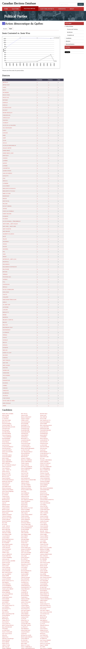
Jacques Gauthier (44, 516)
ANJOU (4, 90)
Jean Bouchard (5, 445)
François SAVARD (44, 637)
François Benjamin (6, 435)
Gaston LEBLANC (6, 567)
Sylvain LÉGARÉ (43, 570)
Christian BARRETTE (7, 425)
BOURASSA (5, 383)
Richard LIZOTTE (25, 580)
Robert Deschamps (6, 488)
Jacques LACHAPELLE (26, 549)
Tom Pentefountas (44, 613)
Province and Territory (72, 29)
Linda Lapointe (5, 559)
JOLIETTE (5, 294)
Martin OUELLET (6, 603)
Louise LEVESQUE (6, 579)
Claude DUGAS (5, 496)
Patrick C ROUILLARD (7, 632)
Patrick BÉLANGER (25, 432)
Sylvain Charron (6, 471)
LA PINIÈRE (5, 160)
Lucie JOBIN (43, 541)
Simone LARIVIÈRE (25, 561)
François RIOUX (43, 628)
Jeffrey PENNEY (24, 613)
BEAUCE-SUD (6, 97)
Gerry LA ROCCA (44, 546)
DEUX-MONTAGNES (7, 127)
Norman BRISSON (25, 453)
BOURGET (5, 110)
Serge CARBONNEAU (7, 461)
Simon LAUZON (44, 564)
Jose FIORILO (43, 504)
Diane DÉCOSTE (6, 483)
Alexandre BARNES (6, 423)
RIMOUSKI (5, 350)
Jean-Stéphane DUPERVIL (27, 499)
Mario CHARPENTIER (45, 470)
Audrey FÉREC (24, 503)
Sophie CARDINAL (44, 461)
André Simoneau (25, 641)
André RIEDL (5, 628)
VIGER (4, 254)
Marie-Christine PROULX (8, 625)
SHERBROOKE (6, 370)
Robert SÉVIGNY (6, 640)
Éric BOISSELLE (24, 441)
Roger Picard (5, 617)
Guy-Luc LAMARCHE (7, 554)
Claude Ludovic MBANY (7, 589)
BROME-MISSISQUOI (7, 112)
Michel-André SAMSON (26, 637)
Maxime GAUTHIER (6, 518)
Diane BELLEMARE (6, 433)
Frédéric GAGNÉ (44, 511)
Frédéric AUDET (25, 420)
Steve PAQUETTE (25, 608)
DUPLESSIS (5, 132)
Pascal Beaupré (5, 430)
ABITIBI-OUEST (6, 84)
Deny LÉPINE (43, 574)
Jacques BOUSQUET (7, 450)
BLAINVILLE (5, 102)
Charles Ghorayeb (44, 521)
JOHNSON (5, 158)
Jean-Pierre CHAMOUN (26, 466)
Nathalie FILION (6, 504)
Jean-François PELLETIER (46, 612)
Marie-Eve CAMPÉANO (26, 460)
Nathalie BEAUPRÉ (44, 428)
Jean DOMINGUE (25, 493)
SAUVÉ (4, 236)
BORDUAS (5, 105)
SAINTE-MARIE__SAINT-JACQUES (10, 223)
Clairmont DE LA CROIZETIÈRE (28, 479)
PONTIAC (5, 337)
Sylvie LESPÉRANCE (44, 575)
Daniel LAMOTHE (6, 556)
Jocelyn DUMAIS (6, 498)
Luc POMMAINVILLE (44, 622)
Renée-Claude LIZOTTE (8, 580)
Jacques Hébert (5, 537)
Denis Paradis (43, 608)
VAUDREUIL (5, 395)
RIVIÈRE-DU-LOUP (7, 352)
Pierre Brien (4, 453)
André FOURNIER (44, 508)
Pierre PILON (43, 618)
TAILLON (5, 239)
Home (6, 9)
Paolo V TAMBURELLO (26, 646)
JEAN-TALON (5, 155)
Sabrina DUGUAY (25, 496)
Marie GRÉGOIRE (6, 529)
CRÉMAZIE (5, 274)
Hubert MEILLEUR (25, 589)
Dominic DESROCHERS (26, 489)
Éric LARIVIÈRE (43, 559)
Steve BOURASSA (6, 448)
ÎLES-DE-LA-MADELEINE (8, 289)
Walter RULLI (5, 637)
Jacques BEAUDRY (44, 427)
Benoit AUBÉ (43, 418)
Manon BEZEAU (44, 438)
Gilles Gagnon (24, 513)
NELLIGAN (5, 203)
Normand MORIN (44, 597)
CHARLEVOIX (6, 390)
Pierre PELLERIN (24, 612)
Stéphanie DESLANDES (7, 489)
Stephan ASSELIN (25, 418)
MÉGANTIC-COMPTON (8, 319)
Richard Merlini (43, 590)
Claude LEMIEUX (44, 572)
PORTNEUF (5, 340)
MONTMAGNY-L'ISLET (8, 327)
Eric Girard (4, 524)
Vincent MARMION (6, 585)
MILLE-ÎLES (5, 324)
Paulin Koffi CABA (44, 456)
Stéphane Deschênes (26, 488)
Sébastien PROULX (44, 625)
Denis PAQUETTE (6, 608)
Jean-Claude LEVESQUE (45, 577)
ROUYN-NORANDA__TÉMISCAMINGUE (12, 221)
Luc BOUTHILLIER (25, 450)
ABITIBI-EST (5, 82)
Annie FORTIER (43, 506)
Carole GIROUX (43, 524)
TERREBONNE (6, 372)
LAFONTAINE (6, 307)
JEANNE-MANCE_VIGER (8, 153)
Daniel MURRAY (6, 600)
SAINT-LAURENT (6, 365)
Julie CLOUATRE (44, 471)
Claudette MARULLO (7, 587)
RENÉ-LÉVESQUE (7, 403)
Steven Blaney (5, 441)
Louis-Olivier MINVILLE (7, 594)
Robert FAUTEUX (44, 501)
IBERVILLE (5, 287)
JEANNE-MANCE (6, 150)
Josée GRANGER (44, 527)
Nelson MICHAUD (44, 592)
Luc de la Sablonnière (45, 479)
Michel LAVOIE (43, 565)
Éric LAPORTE (24, 559)
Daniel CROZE (24, 476)
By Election (70, 32)
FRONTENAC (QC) (7, 276)
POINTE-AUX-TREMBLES (8, 211)
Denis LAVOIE (5, 565)
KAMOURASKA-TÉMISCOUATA (9, 299)
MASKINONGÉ (6, 196)
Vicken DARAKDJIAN (45, 478)
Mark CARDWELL (6, 463)
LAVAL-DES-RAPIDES (7, 173)
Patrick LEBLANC (44, 567)
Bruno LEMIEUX (25, 572)
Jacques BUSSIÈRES (6, 456)
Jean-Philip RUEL (44, 635)
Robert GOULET (6, 527)
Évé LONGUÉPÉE (44, 580)
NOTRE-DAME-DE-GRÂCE (9, 400)
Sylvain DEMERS (44, 484)
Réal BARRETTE (25, 425)
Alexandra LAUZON (26, 564)
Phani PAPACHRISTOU (45, 605)
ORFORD (5, 208)
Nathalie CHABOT (44, 465)
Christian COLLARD (44, 473)
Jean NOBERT (5, 602)
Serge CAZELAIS (25, 465)
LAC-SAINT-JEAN (6, 304)
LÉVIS (4, 178)
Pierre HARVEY (24, 536)
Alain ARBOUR (43, 417)
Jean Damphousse (25, 478)
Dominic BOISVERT (6, 443)
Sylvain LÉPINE (5, 575)
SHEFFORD (5, 367)
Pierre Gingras (43, 522)
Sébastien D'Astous (44, 476)
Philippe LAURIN (6, 564)
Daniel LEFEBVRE (6, 570)
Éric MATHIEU (43, 587)
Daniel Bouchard (44, 443)
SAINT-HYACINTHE (7, 229)
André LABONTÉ (6, 547)
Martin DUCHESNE (44, 494)
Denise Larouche (6, 562)
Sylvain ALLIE (43, 415)
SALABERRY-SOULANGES (8, 234)
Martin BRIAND (43, 451)
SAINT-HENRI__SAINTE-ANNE (9, 226)
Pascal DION (43, 491)
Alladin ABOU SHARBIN (7, 413)
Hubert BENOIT (25, 435)
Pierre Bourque (43, 448)
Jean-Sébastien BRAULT (27, 451)
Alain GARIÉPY (43, 514)
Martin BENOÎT (43, 435)
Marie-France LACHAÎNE (46, 547)
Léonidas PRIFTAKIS (25, 623)
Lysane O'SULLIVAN (25, 602)
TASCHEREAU (6, 241)
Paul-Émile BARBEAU (45, 422)
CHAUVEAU (5, 120)
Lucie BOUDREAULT (26, 446)
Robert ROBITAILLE (25, 630)
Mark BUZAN (24, 456)
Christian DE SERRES (45, 481)
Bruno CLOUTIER (6, 473)
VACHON (5, 246)
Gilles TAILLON (5, 646)
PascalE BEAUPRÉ (25, 430)
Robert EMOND (6, 501)
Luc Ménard (24, 590)
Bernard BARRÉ (24, 423)
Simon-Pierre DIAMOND (8, 491)
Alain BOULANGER (44, 446)
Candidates (62, 9)
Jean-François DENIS (26, 486)
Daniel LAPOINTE (25, 557)
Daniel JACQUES (44, 539)
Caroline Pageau (25, 605)
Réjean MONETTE (44, 594)
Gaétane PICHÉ (24, 617)
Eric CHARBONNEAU (45, 468)
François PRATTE (6, 623)
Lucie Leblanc (24, 567)
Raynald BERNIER (6, 438)
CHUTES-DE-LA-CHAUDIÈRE (9, 125)
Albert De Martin (25, 481)
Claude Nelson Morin (7, 597)
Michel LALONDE (44, 552)
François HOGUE (44, 537)
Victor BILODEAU (6, 440)
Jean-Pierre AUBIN (6, 420)
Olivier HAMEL (43, 534)
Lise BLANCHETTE (44, 440)
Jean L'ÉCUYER (24, 546)
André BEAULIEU (6, 428)
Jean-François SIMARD (45, 640)
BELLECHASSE (6, 269)
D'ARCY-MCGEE (6, 398)
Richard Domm (43, 493)
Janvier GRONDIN (6, 531)
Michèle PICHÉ (43, 617)
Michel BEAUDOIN (25, 427)
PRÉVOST (5, 342)
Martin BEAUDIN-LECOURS (8, 427)
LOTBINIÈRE (5, 183)
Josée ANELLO (5, 417)
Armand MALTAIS (44, 582)
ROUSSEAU (5, 218)
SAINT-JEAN (5, 362)
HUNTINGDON (6, 284)
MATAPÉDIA (5, 317)
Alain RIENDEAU (25, 628)
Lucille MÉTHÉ (24, 592)
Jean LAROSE (43, 561)
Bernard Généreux (6, 521)
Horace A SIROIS (44, 641)
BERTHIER (5, 271)
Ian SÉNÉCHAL (43, 638)
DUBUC (4, 130)
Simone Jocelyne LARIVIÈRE (8, 561)
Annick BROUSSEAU (7, 455)
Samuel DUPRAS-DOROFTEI (47, 499)
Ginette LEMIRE (25, 574)
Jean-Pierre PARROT (26, 610)
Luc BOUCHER (43, 445)
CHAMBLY (5, 385)
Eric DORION (5, 494)
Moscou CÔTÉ (5, 476)
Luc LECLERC (24, 569)
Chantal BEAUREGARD (45, 430)
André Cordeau (24, 475)
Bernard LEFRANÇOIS (26, 570)
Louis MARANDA (25, 584)
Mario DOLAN (5, 493)
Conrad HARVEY (6, 536)
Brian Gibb (4, 522)
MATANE (4, 314)
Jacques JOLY (24, 542)
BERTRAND (5, 100)
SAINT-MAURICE (6, 231)
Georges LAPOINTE (44, 557)
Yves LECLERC (43, 569)
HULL (4, 281)
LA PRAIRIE (5, 165)
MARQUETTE (6, 312)
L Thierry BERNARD (6, 436)
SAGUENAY (5, 355)
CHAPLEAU (5, 388)
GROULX (5, 143)
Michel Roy (42, 633)
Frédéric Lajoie (5, 552)
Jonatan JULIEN (24, 544)
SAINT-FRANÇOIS (6, 360)
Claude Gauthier (25, 516)
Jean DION (23, 491)
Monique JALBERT (6, 541)
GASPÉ (4, 138)
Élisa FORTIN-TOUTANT (27, 508)
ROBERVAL (5, 357)
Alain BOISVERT (44, 441)
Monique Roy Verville (26, 635)
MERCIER (5, 322)
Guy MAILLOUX (24, 582)
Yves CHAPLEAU (6, 468)
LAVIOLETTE (5, 175)
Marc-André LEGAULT (7, 572)
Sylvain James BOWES (7, 451)
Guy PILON (23, 618)
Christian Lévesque (6, 577)
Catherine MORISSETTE (46, 598)
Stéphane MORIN (25, 598)
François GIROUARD (26, 524)
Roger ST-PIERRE (44, 645)
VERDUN (5, 378)
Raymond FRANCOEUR (7, 511)
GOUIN (4, 140)
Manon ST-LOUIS (25, 645)
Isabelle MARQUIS (25, 585)
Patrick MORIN (5, 598)
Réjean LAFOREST (25, 551)
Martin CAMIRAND (6, 460)
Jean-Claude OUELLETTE (8, 605)
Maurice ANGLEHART (26, 417)
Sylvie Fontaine (5, 506)
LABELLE (5, 302)
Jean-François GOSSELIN (27, 526)
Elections (15, 9)
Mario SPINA (24, 643)
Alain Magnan (5, 582)
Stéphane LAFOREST (45, 551)
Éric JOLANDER (5, 542)
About (72, 9)
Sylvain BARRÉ (43, 423)
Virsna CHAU (24, 471)
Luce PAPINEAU (5, 607)
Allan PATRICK (5, 612)
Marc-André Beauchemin (46, 425)
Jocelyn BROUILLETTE (45, 453)
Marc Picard (43, 615)
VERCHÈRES (5, 249)
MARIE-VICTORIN (6, 193)
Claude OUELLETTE (45, 603)
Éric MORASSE (5, 595)
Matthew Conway (6, 475)
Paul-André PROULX (26, 625)
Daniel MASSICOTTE (26, 587)
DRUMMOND (6, 393)
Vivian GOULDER (44, 526)
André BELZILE (24, 433)
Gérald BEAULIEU (25, 428)
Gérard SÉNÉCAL (25, 638)
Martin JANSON (25, 541)
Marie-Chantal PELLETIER (8, 613)
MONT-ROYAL (6, 201)
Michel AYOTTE (6, 422)
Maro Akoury (24, 413)
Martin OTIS (43, 602)
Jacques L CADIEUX (25, 458)
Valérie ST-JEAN (6, 645)
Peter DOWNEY (24, 494)
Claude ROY (24, 633)
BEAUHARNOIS (6, 264)
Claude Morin (24, 597)
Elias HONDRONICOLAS (7, 539)
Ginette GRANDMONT (26, 527)
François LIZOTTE (44, 579)
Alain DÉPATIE (43, 486)
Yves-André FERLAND (45, 503)
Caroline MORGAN (44, 595)
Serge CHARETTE (6, 470)
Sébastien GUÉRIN (6, 532)
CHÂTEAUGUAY (6, 117)
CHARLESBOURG (6, 115)
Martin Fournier (6, 509)
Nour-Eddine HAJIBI (6, 534)
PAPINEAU (5, 335)
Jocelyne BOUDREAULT (7, 446)
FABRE (4, 135)
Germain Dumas (25, 498)
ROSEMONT (5, 216)
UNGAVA (5, 244)
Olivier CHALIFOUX (6, 466)
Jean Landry (24, 556)
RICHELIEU (5, 345)
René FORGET (24, 506)
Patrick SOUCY (5, 643)
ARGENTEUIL (6, 261)
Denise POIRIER (24, 622)
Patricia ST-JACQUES (45, 643)
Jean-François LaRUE (45, 562)
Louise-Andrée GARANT (27, 514)
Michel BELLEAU (44, 432)
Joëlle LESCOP (24, 575)
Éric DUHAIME (43, 496)
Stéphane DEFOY (25, 483)
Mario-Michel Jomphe (7, 544)
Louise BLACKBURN (25, 440)
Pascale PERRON (6, 615)
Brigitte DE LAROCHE (7, 481)
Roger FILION (24, 504)
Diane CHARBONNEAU (26, 468)
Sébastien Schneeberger (8, 638)
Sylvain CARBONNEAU (26, 461)
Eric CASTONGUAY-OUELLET (9, 465)
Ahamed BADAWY (25, 422)
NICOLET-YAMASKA (7, 206)
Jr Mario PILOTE (6, 620)
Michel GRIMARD (44, 529)
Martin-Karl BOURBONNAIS (27, 448)
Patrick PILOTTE (25, 620)
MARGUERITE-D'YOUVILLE (9, 191)
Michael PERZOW (25, 615)
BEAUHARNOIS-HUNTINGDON (10, 266)
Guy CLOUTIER (24, 473)
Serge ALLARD (24, 415)
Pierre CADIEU (5, 458)
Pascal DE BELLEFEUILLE (8, 479)
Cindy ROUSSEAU (25, 632)
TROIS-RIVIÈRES (6, 375)
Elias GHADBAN (25, 521)
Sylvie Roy (4, 635)
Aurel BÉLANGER (6, 432)
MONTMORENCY (6, 329)
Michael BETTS (25, 438)
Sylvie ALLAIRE (5, 415)
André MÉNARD (6, 590)
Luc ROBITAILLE (6, 630)
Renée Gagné (5, 513)
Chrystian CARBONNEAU (46, 460)
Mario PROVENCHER (7, 627)
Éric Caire (42, 458)
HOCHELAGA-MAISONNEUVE (9, 145)
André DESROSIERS (44, 489)
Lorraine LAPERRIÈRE (7, 557)
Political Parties (29, 8)
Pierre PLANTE (5, 622)
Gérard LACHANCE (6, 549)
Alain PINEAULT (44, 620)
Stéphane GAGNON (7, 514)
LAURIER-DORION (7, 170)
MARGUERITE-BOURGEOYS (9, 188)
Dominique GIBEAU (25, 522)
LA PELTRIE (5, 309)
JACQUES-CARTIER (7, 148)
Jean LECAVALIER (6, 569)
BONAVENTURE (6, 380)
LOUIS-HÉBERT (6, 186)
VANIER (4, 405)
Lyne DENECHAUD (6, 486)
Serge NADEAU (24, 600)
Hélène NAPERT (44, 600)
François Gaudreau (6, 516)
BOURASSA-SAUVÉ (7, 107)
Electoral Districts (47, 9)
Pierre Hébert (24, 537)
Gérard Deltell (5, 484)
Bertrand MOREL (25, 595)
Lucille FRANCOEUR (44, 509)
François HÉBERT (44, 536)
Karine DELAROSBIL (44, 483)
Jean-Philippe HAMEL (26, 534)
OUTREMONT (6, 332)
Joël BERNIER (43, 436)
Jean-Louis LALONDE (26, 552)
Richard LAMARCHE (25, 554)
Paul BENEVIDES (44, 433)
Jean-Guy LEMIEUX (6, 574)
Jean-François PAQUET (45, 607)
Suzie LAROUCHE (25, 562)
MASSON (5, 198)
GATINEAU (5, 279)
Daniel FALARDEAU (25, 501)
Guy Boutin (42, 450)
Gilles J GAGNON (44, 513)
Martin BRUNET (44, 455)
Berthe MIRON (24, 594)
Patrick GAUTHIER (25, 518)
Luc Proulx (42, 623)
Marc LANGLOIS (44, 556)
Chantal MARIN (43, 584)
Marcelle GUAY (24, 531)
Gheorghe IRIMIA (25, 539)
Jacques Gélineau (6, 519)
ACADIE (4, 87)
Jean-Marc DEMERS (25, 484)
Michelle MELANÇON (45, 589)
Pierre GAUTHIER (44, 518)
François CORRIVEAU (45, 475)
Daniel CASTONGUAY (45, 463)
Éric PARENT (5, 610)
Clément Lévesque (25, 577)
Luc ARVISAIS (5, 418)
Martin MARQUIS (44, 585)
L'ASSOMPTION (6, 168)
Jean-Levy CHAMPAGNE (45, 466)
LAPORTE (5, 163)
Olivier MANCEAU (6, 584)
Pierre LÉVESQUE (25, 579)
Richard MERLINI (6, 592)
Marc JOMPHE (43, 542)
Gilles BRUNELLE (25, 455)
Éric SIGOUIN (24, 640)
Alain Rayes (42, 627)
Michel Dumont (6, 499)
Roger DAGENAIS (6, 478)
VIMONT (5, 256)
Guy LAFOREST (5, 551)
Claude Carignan (25, 463)
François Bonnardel (25, 443)
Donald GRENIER (25, 529)
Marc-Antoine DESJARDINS (46, 488)
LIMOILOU (5, 180)
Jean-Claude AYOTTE (45, 420)
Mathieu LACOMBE (44, 549)
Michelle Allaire (43, 413)
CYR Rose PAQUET (25, 607)
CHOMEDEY (5, 122)
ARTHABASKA (6, 92)
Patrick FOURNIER (25, 509)
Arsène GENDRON (25, 519)
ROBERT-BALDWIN (7, 213)
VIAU (4, 251)
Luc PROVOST (24, 627)
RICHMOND (5, 347)
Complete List (70, 35)
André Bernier (24, 436)
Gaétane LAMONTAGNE (46, 554)
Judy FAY (4, 503)
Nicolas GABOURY (25, 511)
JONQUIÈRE (5, 297)
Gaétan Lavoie (24, 565)
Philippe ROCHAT (44, 630)
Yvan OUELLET (24, 603)
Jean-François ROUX (7, 633)
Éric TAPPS (42, 646)
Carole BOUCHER (25, 445)
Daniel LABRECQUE (25, 547)
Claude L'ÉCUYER (44, 544)
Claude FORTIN (6, 508)
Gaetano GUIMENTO (45, 532)
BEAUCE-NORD (6, 95)
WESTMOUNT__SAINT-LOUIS (9, 259)
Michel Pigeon (5, 618)
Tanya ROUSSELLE (44, 632)
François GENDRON (44, 519)
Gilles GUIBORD (25, 532)
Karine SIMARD (5, 641)
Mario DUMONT (44, 498)
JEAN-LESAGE (6, 292)
